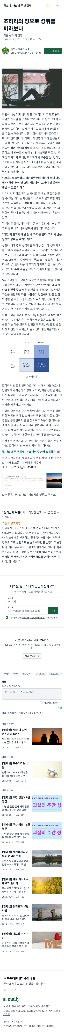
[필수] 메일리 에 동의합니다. (33, 617)
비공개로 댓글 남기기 (53, 702)
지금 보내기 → (32, 656)
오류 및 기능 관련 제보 (39, 1006)
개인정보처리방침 (37, 617)
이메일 (10, 607)
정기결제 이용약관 (37, 1025)
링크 (14, 462)
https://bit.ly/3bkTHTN (21, 467)
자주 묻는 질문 (19, 1006)
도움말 (6, 1006)
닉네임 (10, 598)
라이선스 (50, 1025)
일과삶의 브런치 (13, 512)
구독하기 (53, 51)
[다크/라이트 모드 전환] (48, 5)
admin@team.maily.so (34, 1011)
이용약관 (25, 617)
